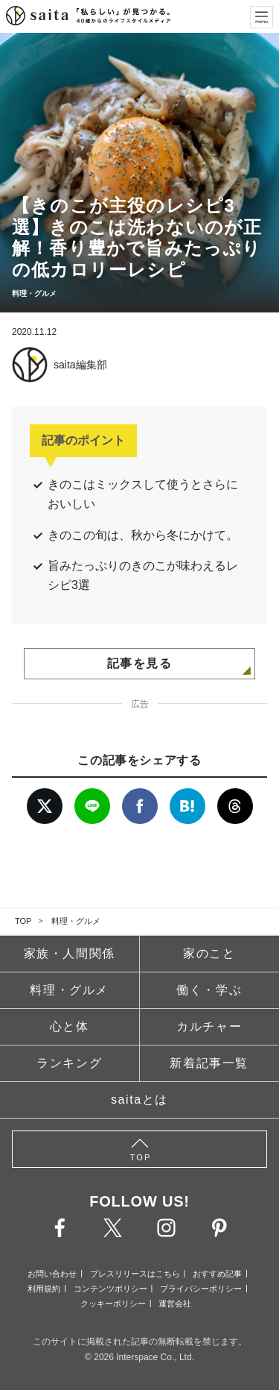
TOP (23, 920)
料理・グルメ (75, 920)
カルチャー (209, 1026)
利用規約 (44, 1288)
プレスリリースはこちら (135, 1273)
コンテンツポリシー (110, 1288)
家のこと (209, 953)
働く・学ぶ (209, 990)
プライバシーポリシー (201, 1288)
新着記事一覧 (209, 1063)
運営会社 (174, 1303)
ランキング (69, 1063)
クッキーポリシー (113, 1303)
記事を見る (140, 663)
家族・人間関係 (69, 953)
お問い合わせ (52, 1273)
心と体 (69, 1026)
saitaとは (139, 1099)
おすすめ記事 (217, 1273)
